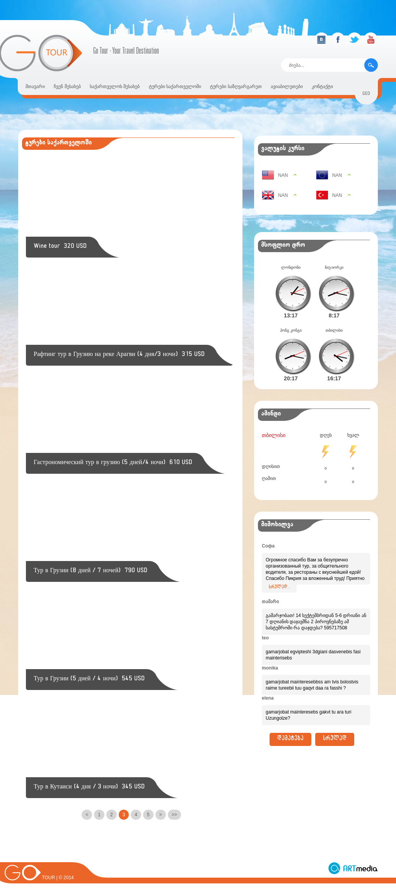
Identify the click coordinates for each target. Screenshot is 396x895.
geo (366, 94)
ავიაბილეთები (287, 86)
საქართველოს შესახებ (115, 86)
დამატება (290, 727)
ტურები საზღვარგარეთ (235, 86)
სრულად (334, 727)
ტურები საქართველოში (175, 86)
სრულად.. (279, 575)
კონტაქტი (322, 86)
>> (174, 814)
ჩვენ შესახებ (67, 86)
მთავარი (35, 86)
